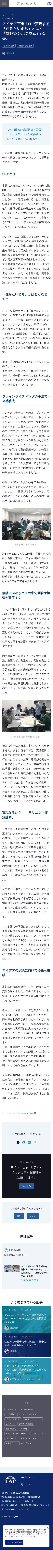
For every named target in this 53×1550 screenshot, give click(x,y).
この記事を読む (30, 1280)
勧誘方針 (28, 1501)
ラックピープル (8, 15)
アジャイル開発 (27, 1409)
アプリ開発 (10, 1414)
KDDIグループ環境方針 (9, 1505)
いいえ (33, 1215)
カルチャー (10, 1424)
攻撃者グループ (12, 1443)
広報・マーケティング (29, 1438)
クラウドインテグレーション (17, 1433)
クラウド (24, 1428)
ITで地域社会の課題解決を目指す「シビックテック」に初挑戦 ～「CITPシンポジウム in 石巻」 (24, 134)
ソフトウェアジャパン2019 (20, 1113)
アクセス (29, 1484)
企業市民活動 (9, 46)
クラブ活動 (37, 1433)
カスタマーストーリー (32, 1419)
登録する (26, 1186)
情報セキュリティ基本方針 (20, 1493)
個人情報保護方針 (34, 1497)
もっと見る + (26, 1443)
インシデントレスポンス (28, 1414)
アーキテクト (11, 1409)
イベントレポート (13, 1419)
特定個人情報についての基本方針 (13, 1497)
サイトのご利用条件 (14, 1542)
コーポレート (11, 1438)
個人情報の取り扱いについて (11, 1501)
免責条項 (4, 1493)
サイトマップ (23, 1509)
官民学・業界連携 (25, 46)
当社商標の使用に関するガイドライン (34, 1505)
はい (19, 1215)
